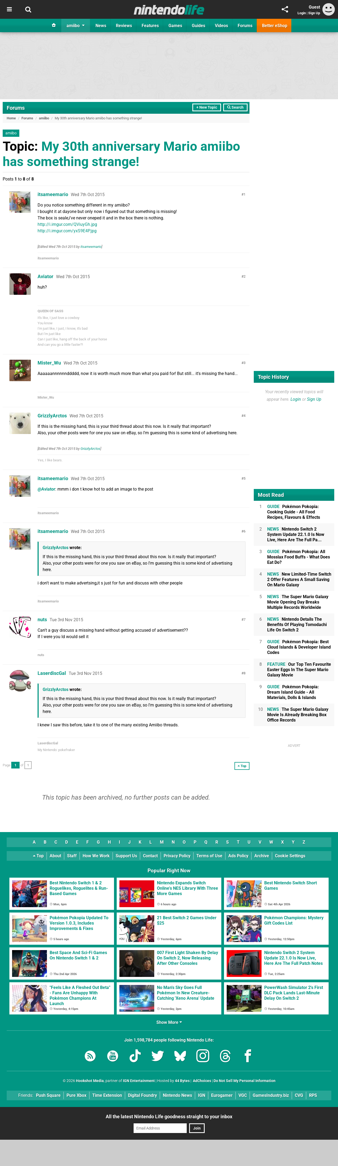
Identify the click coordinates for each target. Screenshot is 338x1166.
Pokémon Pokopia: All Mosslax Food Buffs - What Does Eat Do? (298, 557)
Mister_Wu (49, 363)
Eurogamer (222, 1095)
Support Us (126, 855)
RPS (313, 1095)
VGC (242, 1095)
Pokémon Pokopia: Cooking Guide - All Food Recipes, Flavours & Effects (293, 512)
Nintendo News (177, 1095)
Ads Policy (238, 855)
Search (235, 107)
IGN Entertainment (139, 1081)
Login (301, 13)
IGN (201, 1095)
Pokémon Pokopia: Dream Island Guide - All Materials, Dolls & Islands (293, 692)
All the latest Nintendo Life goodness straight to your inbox (169, 1116)
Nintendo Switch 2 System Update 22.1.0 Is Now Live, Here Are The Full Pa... (295, 534)
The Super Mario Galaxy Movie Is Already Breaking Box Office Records (297, 715)
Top (38, 855)
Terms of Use (209, 855)
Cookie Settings (290, 855)
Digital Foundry (142, 1095)
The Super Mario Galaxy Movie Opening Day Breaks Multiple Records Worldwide (297, 602)
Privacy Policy (177, 855)
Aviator (45, 276)
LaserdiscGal (52, 673)
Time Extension (107, 1095)
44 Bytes (182, 1081)
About (55, 855)
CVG (299, 1095)
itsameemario (53, 194)
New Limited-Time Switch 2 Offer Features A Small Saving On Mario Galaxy (299, 579)
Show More (169, 1022)
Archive (261, 855)
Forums (16, 108)
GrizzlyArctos (52, 415)
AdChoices (201, 1081)
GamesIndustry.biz (271, 1095)
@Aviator (46, 489)
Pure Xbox (76, 1095)
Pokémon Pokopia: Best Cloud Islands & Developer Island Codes (299, 647)
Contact (150, 855)
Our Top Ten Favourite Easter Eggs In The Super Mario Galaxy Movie (299, 670)
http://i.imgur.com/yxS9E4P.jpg (67, 230)
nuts (42, 619)
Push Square (48, 1095)
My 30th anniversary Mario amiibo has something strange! (121, 154)
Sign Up (314, 13)
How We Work (96, 855)
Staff (72, 855)
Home (11, 118)
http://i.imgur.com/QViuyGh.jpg (67, 224)
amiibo (44, 118)
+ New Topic (206, 107)
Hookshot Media (90, 1081)
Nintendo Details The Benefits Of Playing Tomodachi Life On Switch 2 (297, 624)
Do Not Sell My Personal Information (244, 1081)
